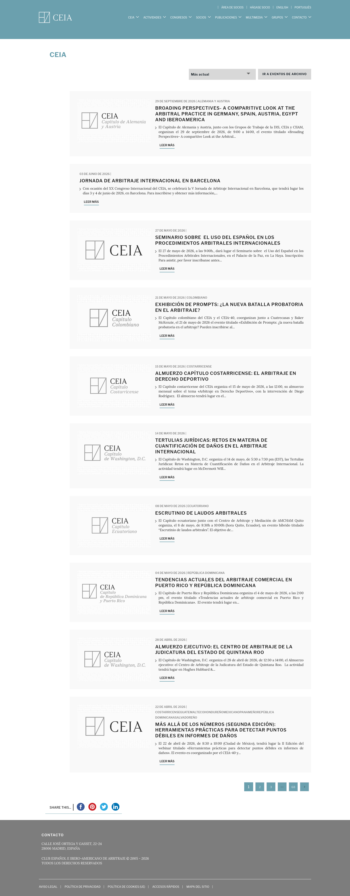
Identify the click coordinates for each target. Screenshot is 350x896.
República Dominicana (206, 563)
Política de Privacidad (82, 877)
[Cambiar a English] (282, 7)
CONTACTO (299, 15)
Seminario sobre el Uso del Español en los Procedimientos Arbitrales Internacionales (217, 231)
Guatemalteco (192, 703)
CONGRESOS (178, 15)
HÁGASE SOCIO (260, 7)
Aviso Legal (48, 877)
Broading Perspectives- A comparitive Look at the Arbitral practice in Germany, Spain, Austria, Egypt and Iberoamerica (226, 104)
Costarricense (199, 357)
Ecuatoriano (198, 497)
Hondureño (213, 703)
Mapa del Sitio (197, 877)
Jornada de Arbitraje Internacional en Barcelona (150, 171)
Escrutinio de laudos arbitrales (201, 503)
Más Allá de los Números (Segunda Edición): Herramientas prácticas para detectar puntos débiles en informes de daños (221, 720)
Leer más (167, 136)
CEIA (131, 15)
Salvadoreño (186, 708)
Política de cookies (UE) (126, 877)
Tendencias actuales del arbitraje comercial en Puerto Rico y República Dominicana (223, 573)
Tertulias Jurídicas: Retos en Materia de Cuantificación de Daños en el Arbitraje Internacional (211, 436)
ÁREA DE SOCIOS (232, 7)
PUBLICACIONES (226, 15)
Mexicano (231, 703)
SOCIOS (201, 15)
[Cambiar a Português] (302, 7)
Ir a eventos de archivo (284, 65)
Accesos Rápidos (165, 877)
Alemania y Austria (214, 92)
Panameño (248, 703)
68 (293, 778)
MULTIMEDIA (254, 15)
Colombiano (197, 288)
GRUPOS (277, 15)
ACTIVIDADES (152, 15)
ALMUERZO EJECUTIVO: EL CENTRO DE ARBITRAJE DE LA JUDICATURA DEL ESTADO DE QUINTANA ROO (224, 640)
